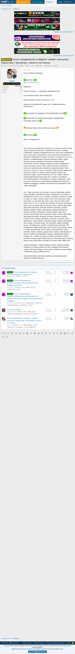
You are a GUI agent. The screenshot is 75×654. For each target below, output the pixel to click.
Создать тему (24, 2)
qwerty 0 (9, 325)
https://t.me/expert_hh (31, 82)
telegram (21, 65)
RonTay (67, 295)
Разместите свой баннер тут (64, 32)
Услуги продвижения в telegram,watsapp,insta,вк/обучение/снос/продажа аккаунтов (22, 283)
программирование (13, 305)
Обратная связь (27, 643)
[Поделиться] (70, 70)
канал (32, 65)
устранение (32, 327)
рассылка (55, 65)
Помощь (68, 643)
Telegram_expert (11, 311)
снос (26, 327)
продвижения (47, 65)
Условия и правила (38, 643)
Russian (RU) (14, 643)
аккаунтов (32, 287)
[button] (14, 2)
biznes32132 (10, 276)
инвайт (27, 65)
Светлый (4, 643)
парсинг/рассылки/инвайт (14, 314)
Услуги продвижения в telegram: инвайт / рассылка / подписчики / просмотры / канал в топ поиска (24, 320)
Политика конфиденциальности (55, 643)
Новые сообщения (6, 5)
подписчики (39, 65)
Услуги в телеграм (14, 310)
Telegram (24, 276)
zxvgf (3, 65)
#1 (72, 69)
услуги (18, 289)
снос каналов (33, 314)
